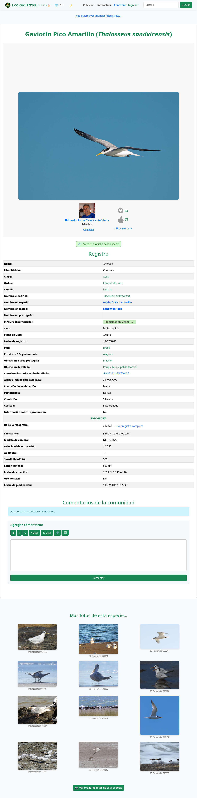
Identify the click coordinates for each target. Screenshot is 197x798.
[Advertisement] (98, 67)
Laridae (107, 289)
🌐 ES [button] (58, 5)
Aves (106, 276)
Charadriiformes (112, 283)
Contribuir (120, 5)
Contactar (87, 229)
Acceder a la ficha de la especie (98, 244)
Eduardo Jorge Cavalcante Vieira (87, 220)
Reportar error (122, 228)
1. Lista (47, 532)
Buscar (186, 5)
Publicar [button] (88, 5)
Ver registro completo (128, 426)
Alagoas (108, 354)
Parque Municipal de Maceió (119, 367)
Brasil (106, 347)
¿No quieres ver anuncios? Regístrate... (98, 15)
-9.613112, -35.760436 (116, 373)
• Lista (34, 532)
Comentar (98, 578)
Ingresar (133, 5)
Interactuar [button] (104, 5)
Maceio (107, 360)
